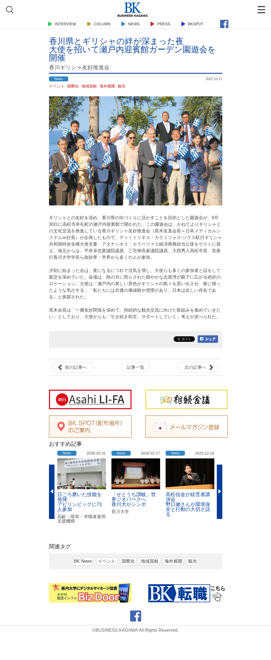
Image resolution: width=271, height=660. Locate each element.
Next (219, 492)
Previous (51, 492)
